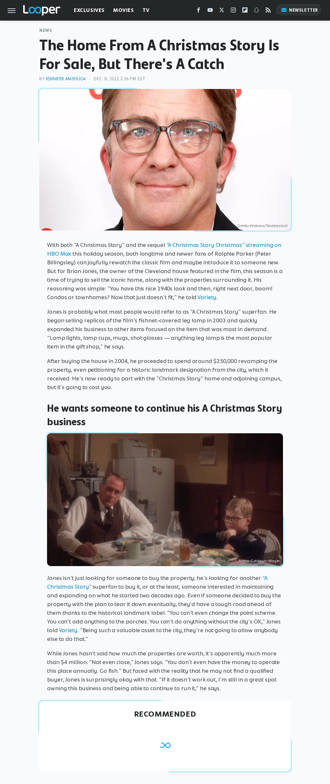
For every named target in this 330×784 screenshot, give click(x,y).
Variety (207, 297)
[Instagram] (233, 11)
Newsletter (299, 10)
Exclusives (89, 10)
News (45, 30)
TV (146, 10)
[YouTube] (210, 11)
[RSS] (268, 11)
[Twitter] (221, 11)
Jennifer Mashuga (65, 79)
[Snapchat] (256, 11)
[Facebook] (198, 11)
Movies (123, 10)
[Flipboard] (245, 11)
